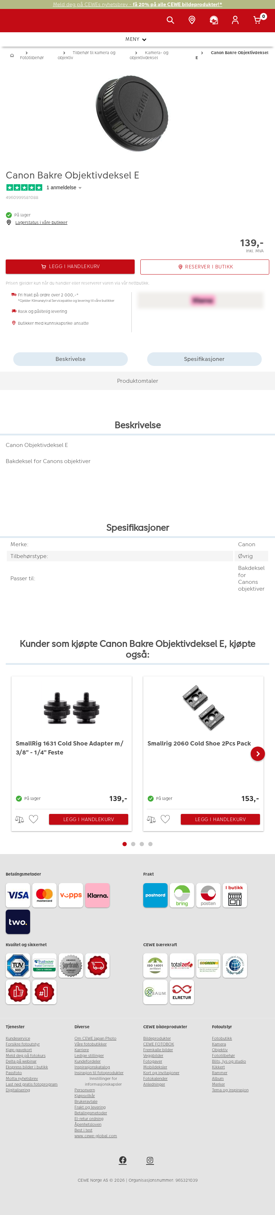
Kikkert (218, 1067)
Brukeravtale (85, 1101)
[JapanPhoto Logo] (20, 24)
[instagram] (151, 1161)
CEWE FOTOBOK (158, 1044)
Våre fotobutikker (90, 1044)
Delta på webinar (21, 1061)
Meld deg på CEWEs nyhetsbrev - (137, 4)
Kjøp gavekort (19, 1050)
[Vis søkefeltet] (172, 21)
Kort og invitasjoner (161, 1073)
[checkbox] (34, 819)
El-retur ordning (88, 1118)
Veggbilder (153, 1055)
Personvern (84, 1090)
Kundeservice (18, 1038)
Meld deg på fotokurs (25, 1055)
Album (218, 1078)
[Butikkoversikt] (193, 21)
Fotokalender (155, 1078)
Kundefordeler (87, 1061)
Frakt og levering (90, 1107)
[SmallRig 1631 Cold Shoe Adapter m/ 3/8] (71, 740)
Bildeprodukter (157, 1038)
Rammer (219, 1073)
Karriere (81, 1050)
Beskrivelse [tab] (71, 359)
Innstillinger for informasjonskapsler (103, 1081)
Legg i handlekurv (88, 819)
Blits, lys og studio (229, 1061)
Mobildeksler (155, 1067)
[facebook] (124, 1161)
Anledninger (154, 1084)
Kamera (219, 1044)
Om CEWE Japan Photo (95, 1038)
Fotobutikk (222, 1038)
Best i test (83, 1130)
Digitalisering (18, 1090)
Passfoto (14, 1073)
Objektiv (220, 1050)
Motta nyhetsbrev (22, 1078)
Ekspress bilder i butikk (27, 1067)
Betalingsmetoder (90, 1113)
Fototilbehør (223, 1055)
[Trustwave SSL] (45, 966)
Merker (218, 1084)
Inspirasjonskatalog (92, 1067)
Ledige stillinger (89, 1055)
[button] (258, 754)
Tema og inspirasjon (230, 1090)
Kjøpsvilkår (84, 1096)
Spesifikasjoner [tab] (204, 359)
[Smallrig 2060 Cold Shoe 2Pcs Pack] (203, 740)
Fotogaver (152, 1061)
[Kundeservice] (215, 21)
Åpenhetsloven (87, 1124)
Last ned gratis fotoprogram (32, 1084)
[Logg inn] (237, 21)
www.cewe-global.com (95, 1136)
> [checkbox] (22, 819)
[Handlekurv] (258, 21)
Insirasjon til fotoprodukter (99, 1073)
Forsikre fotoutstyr (23, 1044)
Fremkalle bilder (158, 1050)
